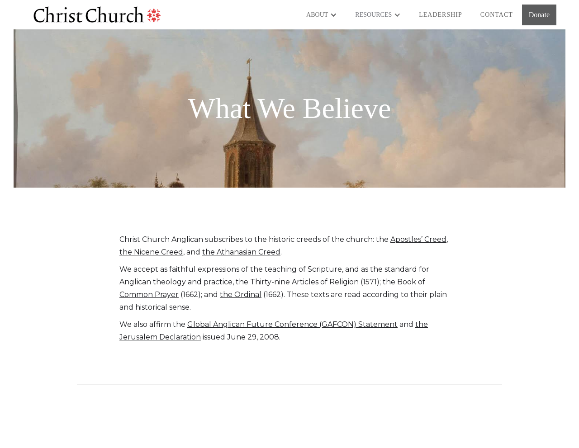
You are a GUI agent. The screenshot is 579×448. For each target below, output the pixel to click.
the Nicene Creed (151, 252)
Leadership (440, 14)
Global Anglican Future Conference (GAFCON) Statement (292, 324)
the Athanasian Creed (241, 252)
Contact (496, 14)
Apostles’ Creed (418, 239)
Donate (539, 15)
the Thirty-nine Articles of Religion (297, 282)
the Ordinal (240, 294)
